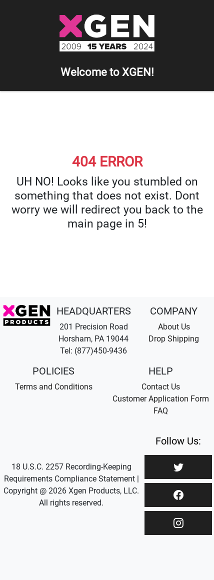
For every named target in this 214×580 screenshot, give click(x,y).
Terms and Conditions (53, 387)
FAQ (161, 411)
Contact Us (161, 387)
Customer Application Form (160, 399)
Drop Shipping (173, 339)
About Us (174, 327)
